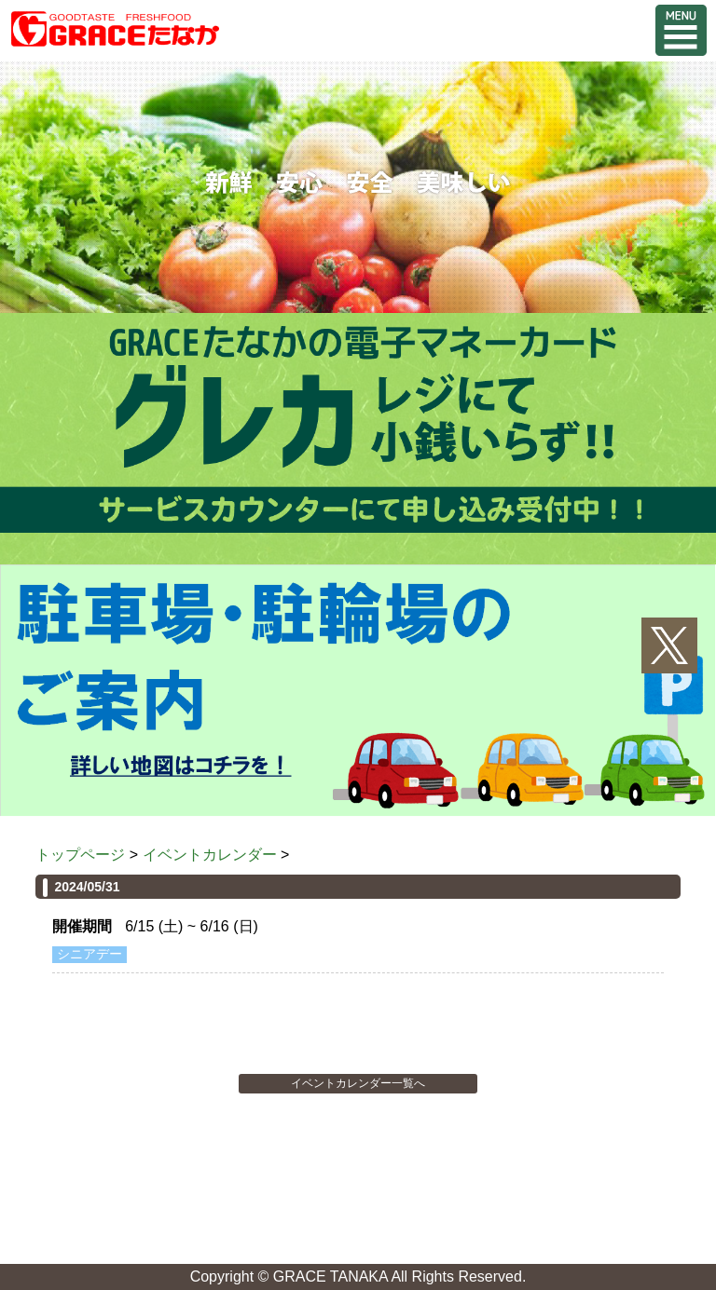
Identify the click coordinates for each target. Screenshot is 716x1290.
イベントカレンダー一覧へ (358, 1083)
